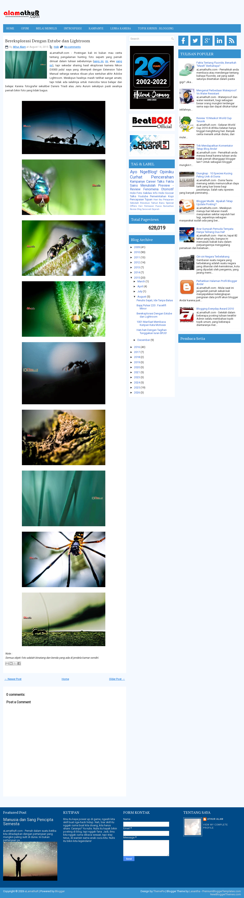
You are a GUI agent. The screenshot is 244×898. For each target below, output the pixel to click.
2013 (137, 267)
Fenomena (150, 189)
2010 (137, 252)
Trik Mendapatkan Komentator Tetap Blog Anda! (214, 147)
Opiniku (167, 171)
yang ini (98, 61)
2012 (137, 262)
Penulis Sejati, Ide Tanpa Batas (155, 300)
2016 (137, 347)
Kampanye (137, 181)
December (144, 340)
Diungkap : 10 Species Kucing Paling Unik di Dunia (214, 175)
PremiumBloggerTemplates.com (221, 891)
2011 (137, 257)
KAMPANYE (96, 28)
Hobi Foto (136, 193)
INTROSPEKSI (73, 28)
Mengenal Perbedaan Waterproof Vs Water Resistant (216, 92)
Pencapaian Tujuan (141, 199)
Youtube (143, 196)
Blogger (60, 891)
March (141, 281)
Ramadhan (168, 206)
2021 (137, 372)
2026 (137, 392)
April (140, 286)
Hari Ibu (157, 199)
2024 (137, 382)
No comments (72, 46)
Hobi (56, 46)
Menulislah (148, 185)
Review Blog (136, 209)
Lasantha (194, 891)
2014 (137, 272)
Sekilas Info (150, 193)
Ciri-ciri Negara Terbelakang (212, 256)
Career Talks (155, 181)
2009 (137, 247)
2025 (137, 387)
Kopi (171, 196)
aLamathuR (31, 891)
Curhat (136, 177)
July (140, 291)
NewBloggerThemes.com (225, 894)
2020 (137, 367)
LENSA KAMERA (120, 28)
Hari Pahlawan (146, 206)
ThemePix (159, 891)
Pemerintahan (158, 196)
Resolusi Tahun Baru (152, 202)
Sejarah (155, 209)
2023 (137, 377)
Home (10, 28)
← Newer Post (12, 679)
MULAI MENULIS (46, 28)
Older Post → (117, 679)
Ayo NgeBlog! (143, 171)
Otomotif (167, 189)
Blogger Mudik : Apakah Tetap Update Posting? (214, 203)
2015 (137, 277)
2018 (137, 357)
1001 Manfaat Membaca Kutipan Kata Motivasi (151, 323)
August (142, 296)
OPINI (25, 28)
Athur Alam (19, 46)
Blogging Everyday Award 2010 (215, 308)
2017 (137, 352)
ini (106, 61)
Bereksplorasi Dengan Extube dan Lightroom (47, 41)
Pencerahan (162, 177)
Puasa (158, 206)
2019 (137, 362)
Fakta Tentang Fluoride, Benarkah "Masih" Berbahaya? (216, 64)
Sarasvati (146, 209)
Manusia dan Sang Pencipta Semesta (28, 821)
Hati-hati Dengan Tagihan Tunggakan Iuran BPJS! (152, 331)
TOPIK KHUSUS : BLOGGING (156, 28)
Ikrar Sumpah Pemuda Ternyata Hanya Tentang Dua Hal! (214, 230)
